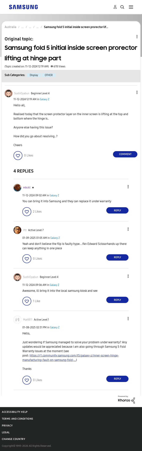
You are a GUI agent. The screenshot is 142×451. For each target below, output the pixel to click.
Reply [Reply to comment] (117, 210)
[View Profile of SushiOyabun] (21, 93)
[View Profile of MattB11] (27, 319)
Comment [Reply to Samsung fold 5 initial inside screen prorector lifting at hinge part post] (125, 154)
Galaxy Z (44, 99)
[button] (131, 92)
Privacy (7, 425)
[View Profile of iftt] (25, 230)
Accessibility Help (15, 412)
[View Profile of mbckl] (26, 187)
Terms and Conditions (17, 418)
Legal (6, 432)
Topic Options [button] (130, 36)
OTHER (49, 75)
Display (34, 75)
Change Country (13, 439)
